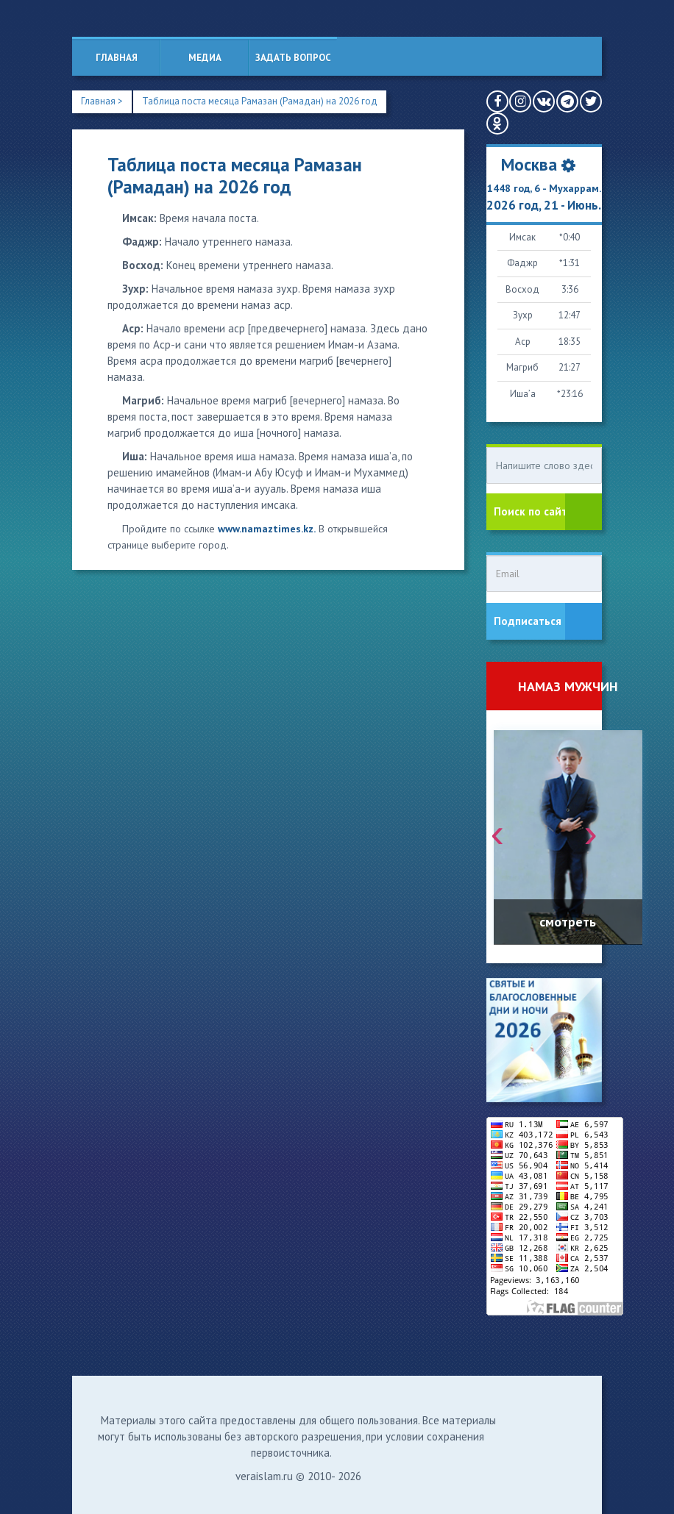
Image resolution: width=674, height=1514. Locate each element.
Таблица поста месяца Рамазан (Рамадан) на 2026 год (259, 101)
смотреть (567, 921)
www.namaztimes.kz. (267, 528)
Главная (117, 57)
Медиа (204, 57)
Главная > (102, 101)
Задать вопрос (293, 57)
